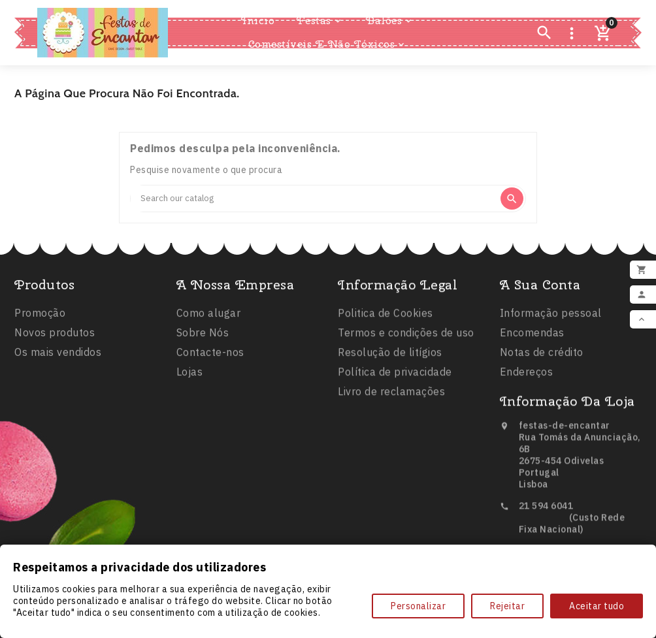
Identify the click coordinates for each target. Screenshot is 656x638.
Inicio (257, 20)
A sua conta (540, 289)
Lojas (189, 376)
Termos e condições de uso (406, 337)
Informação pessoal (551, 317)
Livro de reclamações (391, 396)
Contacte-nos (210, 356)
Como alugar (208, 317)
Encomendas (532, 336)
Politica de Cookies (385, 318)
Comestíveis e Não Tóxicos (327, 44)
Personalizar (418, 606)
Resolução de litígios (390, 357)
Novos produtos (54, 335)
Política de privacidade (395, 376)
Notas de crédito (541, 356)
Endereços (526, 376)
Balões (390, 21)
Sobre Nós (202, 336)
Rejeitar (507, 606)
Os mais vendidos (57, 355)
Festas (320, 21)
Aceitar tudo (596, 606)
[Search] (315, 198)
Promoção (39, 316)
